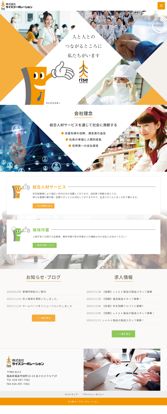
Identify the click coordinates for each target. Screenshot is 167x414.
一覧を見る (43, 317)
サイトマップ (71, 394)
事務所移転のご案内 (34, 291)
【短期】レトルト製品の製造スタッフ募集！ (128, 313)
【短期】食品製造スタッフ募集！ (122, 299)
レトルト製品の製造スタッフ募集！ (123, 320)
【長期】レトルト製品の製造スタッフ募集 (127, 291)
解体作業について (45, 245)
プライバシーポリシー (93, 394)
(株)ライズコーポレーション (84, 401)
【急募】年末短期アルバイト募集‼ (122, 306)
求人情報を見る (43, 205)
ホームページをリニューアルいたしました (47, 306)
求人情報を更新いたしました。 (40, 299)
